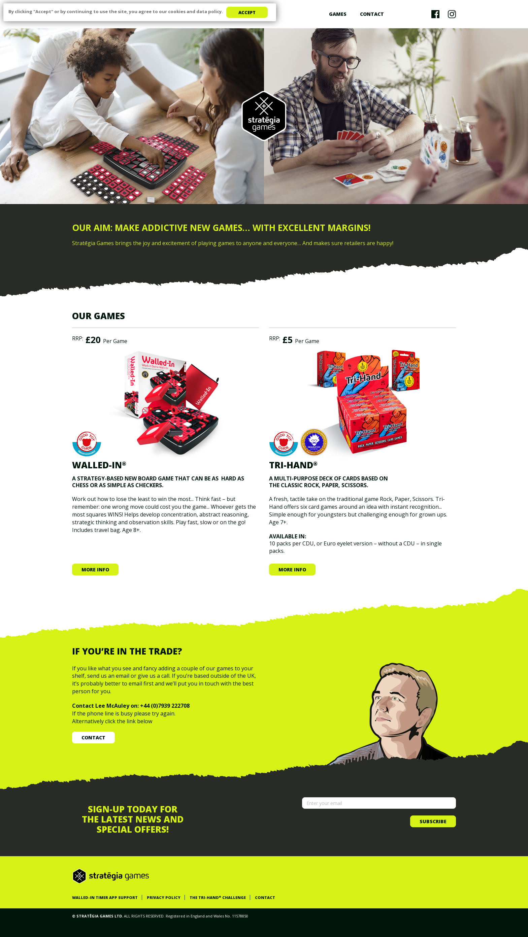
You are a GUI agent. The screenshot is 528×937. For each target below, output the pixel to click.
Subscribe (433, 821)
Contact (372, 14)
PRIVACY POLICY (163, 897)
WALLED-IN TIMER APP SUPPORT (105, 897)
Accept (247, 12)
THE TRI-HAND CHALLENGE (218, 897)
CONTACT (265, 897)
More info (95, 569)
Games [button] (337, 14)
